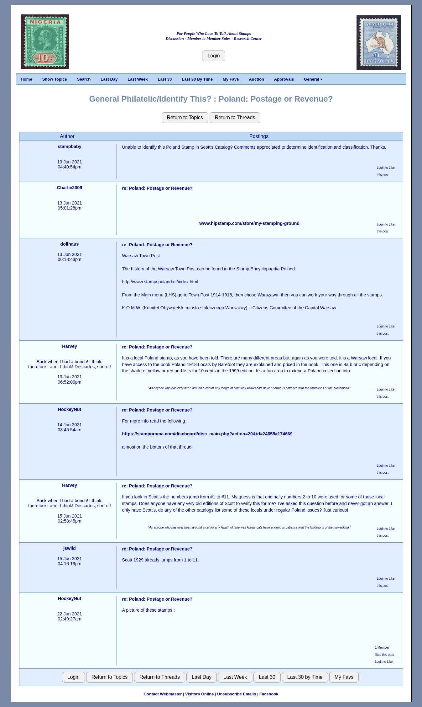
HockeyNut (69, 409)
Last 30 (165, 79)
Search (84, 79)
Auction (256, 79)
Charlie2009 (69, 187)
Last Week (138, 79)
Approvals (284, 79)
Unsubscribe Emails (236, 694)
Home (26, 79)
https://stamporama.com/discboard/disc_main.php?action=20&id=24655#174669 (207, 433)
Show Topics (54, 79)
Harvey (69, 346)
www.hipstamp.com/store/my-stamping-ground (249, 223)
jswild (69, 548)
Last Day (109, 79)
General (313, 79)
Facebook (269, 694)
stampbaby (69, 146)
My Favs (231, 79)
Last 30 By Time (197, 79)
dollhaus (69, 244)
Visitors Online (199, 694)
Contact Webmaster (162, 694)
